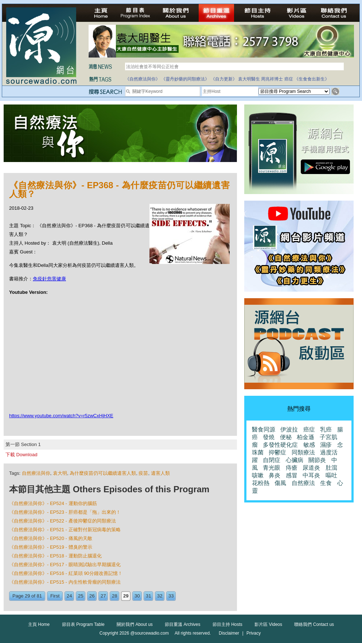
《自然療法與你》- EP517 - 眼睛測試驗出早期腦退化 (65, 564)
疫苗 (143, 473)
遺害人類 (160, 473)
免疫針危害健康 (49, 278)
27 (103, 596)
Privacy (253, 633)
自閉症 (271, 460)
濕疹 (326, 445)
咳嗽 (258, 475)
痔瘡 (291, 468)
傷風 (280, 483)
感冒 (291, 475)
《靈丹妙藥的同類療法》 (185, 79)
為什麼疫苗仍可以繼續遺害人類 (103, 473)
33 (171, 596)
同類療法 (303, 452)
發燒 (269, 437)
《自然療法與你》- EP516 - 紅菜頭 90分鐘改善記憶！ (65, 573)
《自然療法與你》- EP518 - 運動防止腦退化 (55, 556)
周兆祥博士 (272, 79)
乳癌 (326, 429)
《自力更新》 (224, 79)
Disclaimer (229, 633)
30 (137, 596)
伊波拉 (289, 429)
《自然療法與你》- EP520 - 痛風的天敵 (50, 538)
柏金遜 (305, 437)
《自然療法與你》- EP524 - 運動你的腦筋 (53, 503)
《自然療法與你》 (142, 79)
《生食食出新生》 (311, 79)
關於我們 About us (135, 624)
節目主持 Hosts (227, 624)
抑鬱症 (277, 452)
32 (159, 596)
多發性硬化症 (280, 445)
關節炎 (317, 460)
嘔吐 (331, 475)
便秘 (286, 437)
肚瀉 (331, 468)
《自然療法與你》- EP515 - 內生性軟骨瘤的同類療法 (65, 582)
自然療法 (303, 483)
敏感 (309, 445)
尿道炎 (311, 468)
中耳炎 (311, 475)
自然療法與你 (36, 473)
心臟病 (294, 460)
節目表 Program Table (83, 624)
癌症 (288, 79)
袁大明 (60, 473)
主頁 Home (39, 624)
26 (91, 596)
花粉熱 (260, 483)
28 (114, 596)
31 (148, 596)
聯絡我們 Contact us (314, 624)
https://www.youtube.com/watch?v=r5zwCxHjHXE (61, 415)
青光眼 (271, 468)
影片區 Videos (268, 624)
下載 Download (21, 454)
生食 (326, 483)
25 (80, 596)
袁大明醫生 (249, 79)
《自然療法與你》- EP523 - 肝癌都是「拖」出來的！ (65, 512)
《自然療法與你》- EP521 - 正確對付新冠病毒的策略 (65, 529)
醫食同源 (263, 429)
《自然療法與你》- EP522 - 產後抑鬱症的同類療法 (62, 521)
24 (69, 596)
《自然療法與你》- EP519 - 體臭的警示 (50, 547)
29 (125, 596)
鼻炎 (274, 475)
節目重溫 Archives (182, 624)
